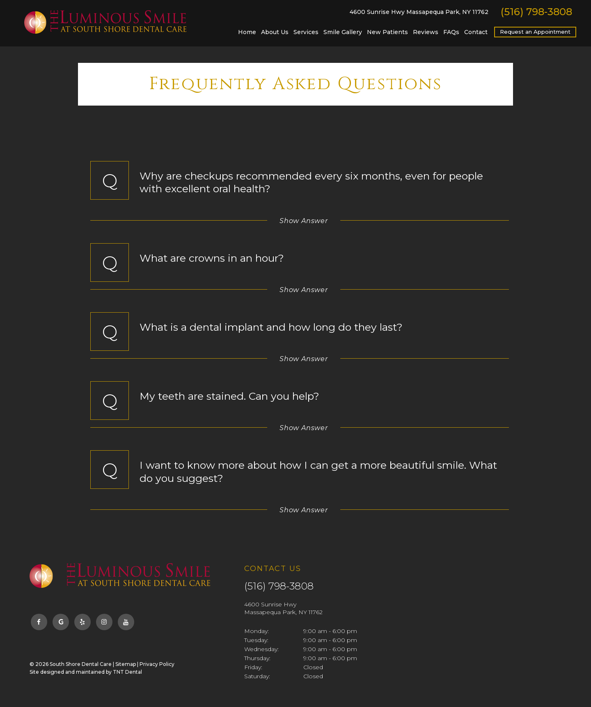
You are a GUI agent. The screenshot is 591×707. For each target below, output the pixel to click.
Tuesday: (256, 640)
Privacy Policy (157, 664)
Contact (476, 32)
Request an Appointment (535, 31)
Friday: (253, 667)
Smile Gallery (342, 32)
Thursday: (257, 658)
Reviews (425, 32)
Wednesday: (261, 649)
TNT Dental (127, 672)
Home (247, 32)
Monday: (256, 631)
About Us (275, 32)
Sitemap (125, 664)
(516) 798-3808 (536, 12)
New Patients (387, 32)
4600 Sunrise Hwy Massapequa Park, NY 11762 (419, 12)
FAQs (451, 32)
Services (305, 32)
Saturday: (257, 676)
